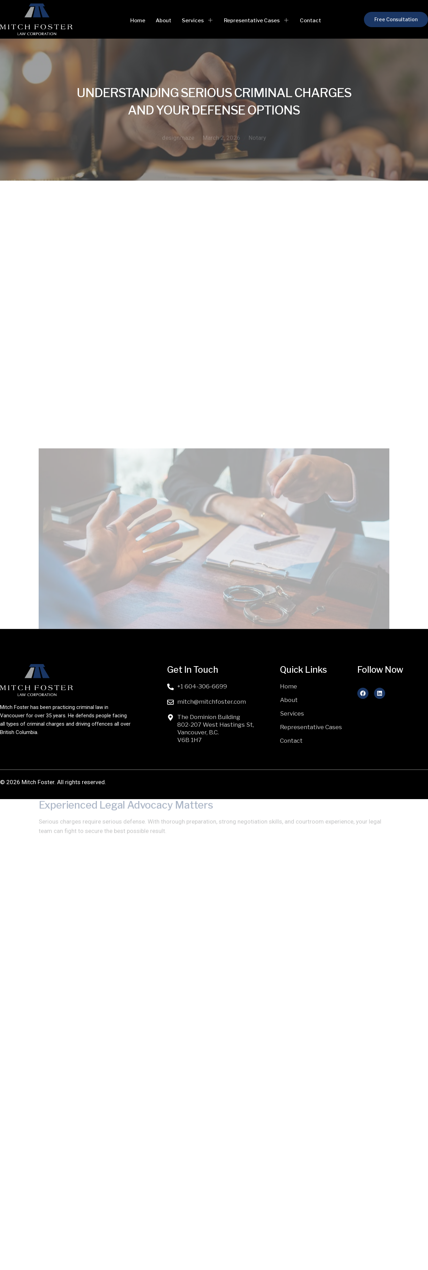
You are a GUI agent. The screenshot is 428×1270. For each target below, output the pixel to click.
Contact (310, 20)
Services (197, 20)
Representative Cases (256, 20)
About (163, 20)
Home (137, 20)
